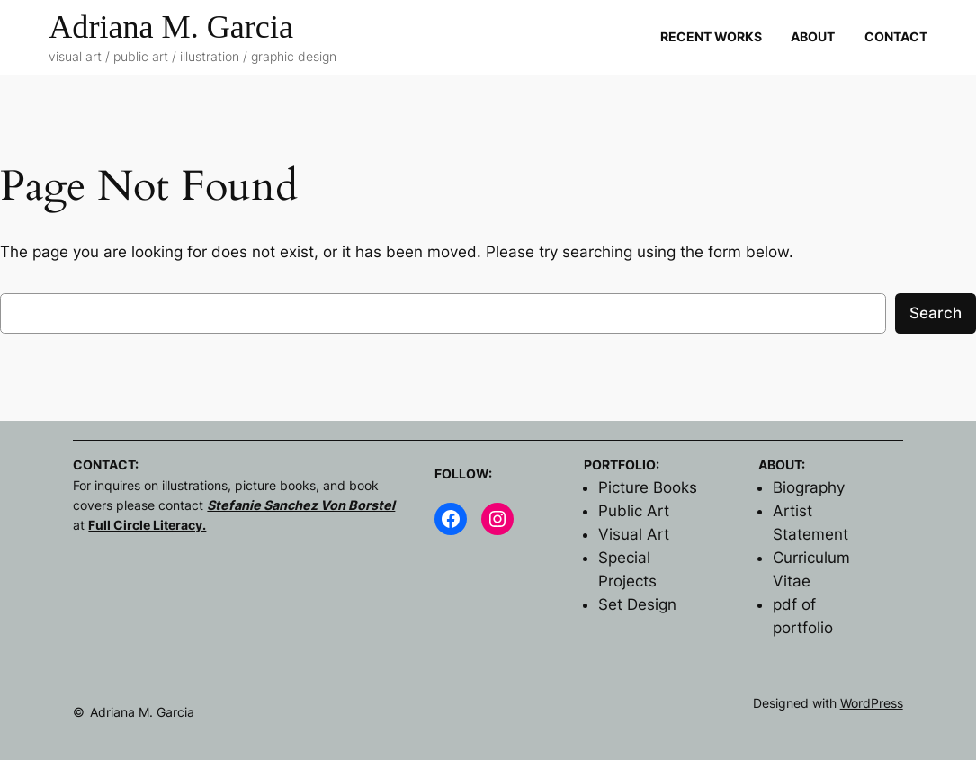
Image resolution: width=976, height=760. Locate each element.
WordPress (871, 703)
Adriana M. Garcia (171, 27)
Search (935, 313)
